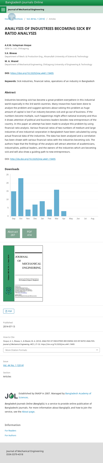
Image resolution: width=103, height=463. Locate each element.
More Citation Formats (16, 350)
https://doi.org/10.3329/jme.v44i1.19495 (32, 73)
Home (8, 18)
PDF (10, 311)
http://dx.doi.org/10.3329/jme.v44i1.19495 (33, 158)
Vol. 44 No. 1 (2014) (36, 18)
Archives (19, 18)
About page (28, 411)
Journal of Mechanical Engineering (26, 9)
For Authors (10, 435)
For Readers (10, 430)
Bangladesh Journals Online (24, 2)
